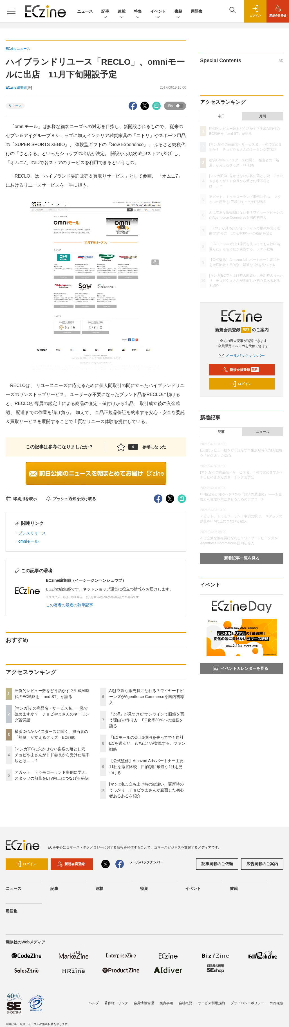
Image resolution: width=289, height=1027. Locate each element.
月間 (262, 116)
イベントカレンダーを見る (241, 668)
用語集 (197, 11)
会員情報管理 (144, 1003)
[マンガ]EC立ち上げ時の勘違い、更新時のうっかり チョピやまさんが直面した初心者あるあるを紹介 (146, 790)
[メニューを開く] (11, 11)
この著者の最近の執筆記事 (69, 605)
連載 (122, 11)
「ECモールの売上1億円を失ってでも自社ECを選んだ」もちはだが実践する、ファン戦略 (147, 743)
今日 (221, 116)
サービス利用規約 (211, 1003)
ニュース (85, 11)
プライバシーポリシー (247, 1003)
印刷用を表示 (21, 498)
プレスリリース (32, 533)
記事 (105, 11)
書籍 (178, 11)
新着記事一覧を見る (241, 558)
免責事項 (166, 1003)
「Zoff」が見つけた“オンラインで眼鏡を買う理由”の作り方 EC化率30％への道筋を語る (146, 720)
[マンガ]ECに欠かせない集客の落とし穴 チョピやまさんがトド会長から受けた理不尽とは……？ (52, 755)
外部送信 (276, 1003)
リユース (15, 106)
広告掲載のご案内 (262, 864)
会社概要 (185, 1003)
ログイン (240, 384)
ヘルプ (94, 1003)
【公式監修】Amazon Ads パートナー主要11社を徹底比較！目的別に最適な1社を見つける (146, 766)
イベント (158, 11)
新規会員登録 (240, 370)
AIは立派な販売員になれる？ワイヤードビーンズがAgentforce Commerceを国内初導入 (146, 696)
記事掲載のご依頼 (217, 864)
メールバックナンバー (242, 355)
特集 (138, 11)
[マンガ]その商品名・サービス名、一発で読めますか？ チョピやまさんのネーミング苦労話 (52, 714)
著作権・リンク (116, 1003)
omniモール (28, 541)
